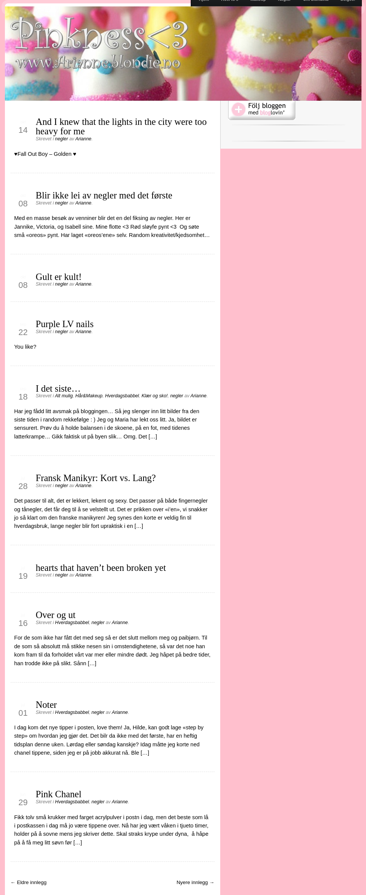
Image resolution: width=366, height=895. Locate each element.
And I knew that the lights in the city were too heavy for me (121, 126)
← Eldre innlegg (29, 882)
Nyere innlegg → (195, 882)
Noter (46, 705)
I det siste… (58, 388)
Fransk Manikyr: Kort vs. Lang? (96, 478)
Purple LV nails (65, 324)
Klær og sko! (155, 395)
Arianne (83, 138)
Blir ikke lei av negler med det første (104, 195)
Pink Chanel (59, 794)
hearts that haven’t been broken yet (101, 568)
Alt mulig (64, 395)
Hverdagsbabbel (122, 395)
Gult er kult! (59, 277)
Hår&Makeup (88, 395)
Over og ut (56, 615)
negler (61, 138)
